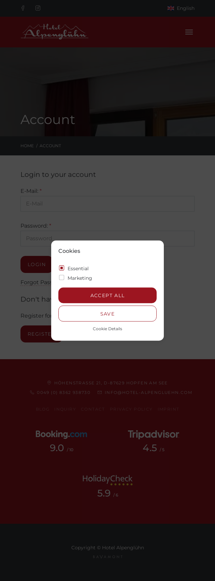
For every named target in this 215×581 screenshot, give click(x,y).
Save (107, 313)
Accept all (107, 295)
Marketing (80, 278)
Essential (78, 268)
